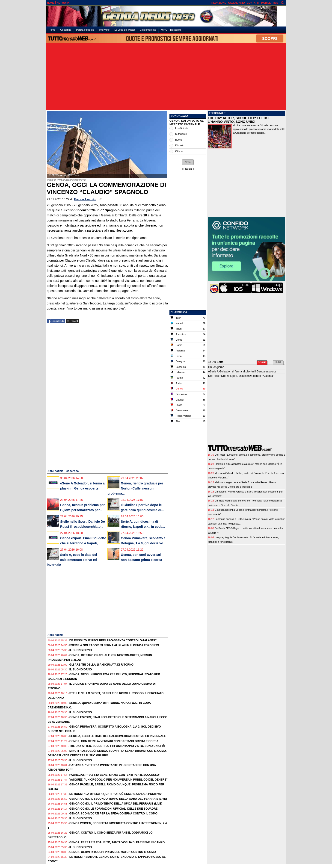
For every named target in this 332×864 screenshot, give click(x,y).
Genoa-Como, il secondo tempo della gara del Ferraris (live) (118, 798)
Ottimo (179, 151)
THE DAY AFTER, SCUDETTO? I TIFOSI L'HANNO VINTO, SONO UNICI (238, 120)
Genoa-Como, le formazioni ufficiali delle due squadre (113, 808)
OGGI (262, 362)
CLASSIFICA (179, 312)
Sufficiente (181, 134)
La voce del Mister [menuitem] (124, 29)
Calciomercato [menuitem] (148, 29)
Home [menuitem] (52, 29)
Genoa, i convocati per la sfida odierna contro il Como (113, 813)
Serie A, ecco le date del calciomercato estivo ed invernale (72, 560)
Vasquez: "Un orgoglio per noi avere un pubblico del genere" (118, 779)
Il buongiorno (80, 650)
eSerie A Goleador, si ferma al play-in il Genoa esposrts (114, 645)
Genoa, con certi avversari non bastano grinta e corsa (113, 741)
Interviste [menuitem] (104, 29)
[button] (188, 162)
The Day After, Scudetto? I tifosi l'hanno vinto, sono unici (115, 746)
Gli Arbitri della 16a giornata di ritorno (101, 664)
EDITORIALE (217, 113)
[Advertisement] (166, 76)
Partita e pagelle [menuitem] (85, 29)
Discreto (179, 145)
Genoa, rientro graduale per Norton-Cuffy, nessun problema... (135, 488)
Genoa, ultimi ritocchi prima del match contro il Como (112, 852)
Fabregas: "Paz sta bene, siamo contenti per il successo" (114, 774)
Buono (178, 139)
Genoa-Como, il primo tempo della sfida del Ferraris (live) (115, 803)
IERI (278, 362)
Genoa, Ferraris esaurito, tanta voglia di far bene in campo (117, 842)
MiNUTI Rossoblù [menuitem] (171, 29)
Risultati (188, 168)
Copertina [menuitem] (65, 29)
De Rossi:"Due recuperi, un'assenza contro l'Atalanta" (113, 640)
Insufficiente (181, 128)
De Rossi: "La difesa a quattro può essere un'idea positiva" (115, 794)
